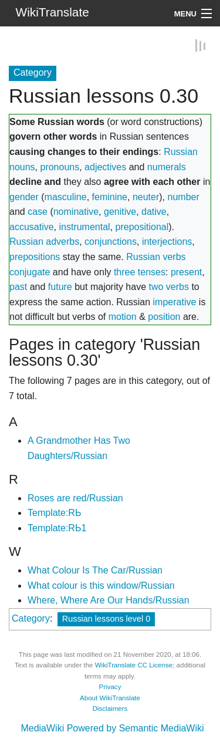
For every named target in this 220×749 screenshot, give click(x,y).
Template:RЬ (54, 512)
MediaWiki (42, 728)
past (18, 286)
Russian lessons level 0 (106, 618)
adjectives (105, 166)
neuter (146, 196)
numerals (166, 166)
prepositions (34, 256)
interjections (167, 241)
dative (154, 211)
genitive (120, 211)
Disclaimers (110, 707)
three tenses (139, 271)
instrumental (84, 226)
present (186, 271)
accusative (31, 226)
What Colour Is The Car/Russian (95, 570)
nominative (76, 211)
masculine (66, 196)
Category (31, 618)
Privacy (110, 686)
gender (24, 196)
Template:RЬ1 (57, 527)
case (38, 211)
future (60, 286)
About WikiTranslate (110, 697)
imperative (175, 301)
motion (123, 316)
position (164, 316)
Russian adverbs (44, 241)
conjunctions (110, 241)
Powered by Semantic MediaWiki (135, 728)
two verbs (169, 286)
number (183, 196)
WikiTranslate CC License (133, 664)
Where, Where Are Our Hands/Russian (108, 600)
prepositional (142, 226)
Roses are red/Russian (75, 497)
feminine (109, 196)
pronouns (59, 166)
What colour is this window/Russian (101, 585)
